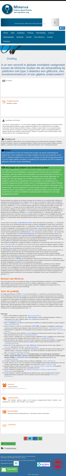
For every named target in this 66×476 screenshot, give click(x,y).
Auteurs (51, 33)
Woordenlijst (41, 33)
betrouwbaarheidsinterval (28, 233)
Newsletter (9, 470)
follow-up (33, 345)
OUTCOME (35, 326)
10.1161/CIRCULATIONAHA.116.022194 (18, 352)
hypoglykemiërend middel (44, 400)
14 (23, 294)
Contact (50, 37)
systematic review (23, 357)
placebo (8, 246)
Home (5, 33)
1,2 (30, 204)
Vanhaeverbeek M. (13, 386)
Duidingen (21, 33)
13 (8, 274)
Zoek (12, 33)
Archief (28, 37)
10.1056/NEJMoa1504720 (56, 328)
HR (3, 233)
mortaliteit (54, 400)
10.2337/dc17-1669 (50, 364)
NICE (19, 294)
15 (38, 294)
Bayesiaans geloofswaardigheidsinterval (18, 413)
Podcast (30, 33)
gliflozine (19, 400)
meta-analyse (40, 226)
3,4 (15, 205)
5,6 (11, 207)
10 (2, 219)
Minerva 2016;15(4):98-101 (12, 324)
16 (30, 308)
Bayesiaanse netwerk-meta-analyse (39, 413)
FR (62, 28)
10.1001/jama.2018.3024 (11, 359)
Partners (6, 41)
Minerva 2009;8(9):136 (49, 361)
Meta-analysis (32, 317)
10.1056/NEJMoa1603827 (30, 335)
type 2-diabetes (30, 402)
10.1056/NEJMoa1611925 (47, 338)
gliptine (25, 400)
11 (54, 222)
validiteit (18, 258)
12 (26, 226)
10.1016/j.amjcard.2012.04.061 (13, 321)
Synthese (19, 37)
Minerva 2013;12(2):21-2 (34, 315)
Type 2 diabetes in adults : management (41, 366)
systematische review (25, 222)
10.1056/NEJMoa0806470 (31, 347)
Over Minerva (39, 37)
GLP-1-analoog (32, 400)
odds (56, 230)
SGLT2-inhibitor (21, 402)
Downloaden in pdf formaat (13, 120)
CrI (62, 242)
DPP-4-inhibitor (12, 400)
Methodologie (8, 37)
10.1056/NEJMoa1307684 (12, 343)
